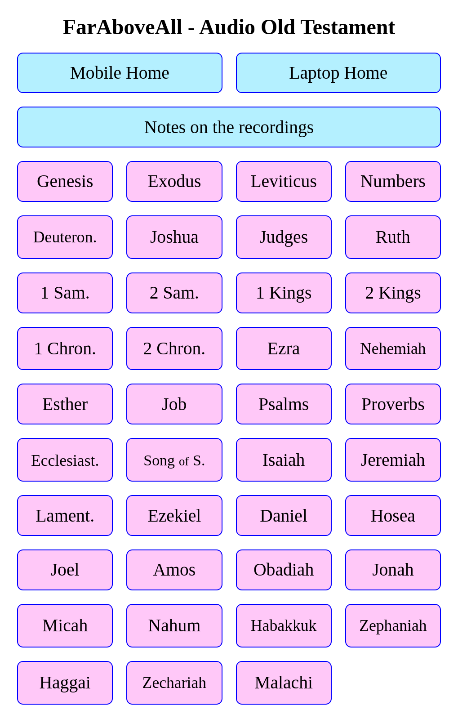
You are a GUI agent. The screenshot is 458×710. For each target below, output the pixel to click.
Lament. (65, 516)
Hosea (393, 516)
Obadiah (283, 570)
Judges (283, 237)
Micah (65, 625)
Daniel (283, 516)
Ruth (393, 237)
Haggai (64, 682)
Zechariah (174, 683)
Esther (65, 404)
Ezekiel (174, 516)
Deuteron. (65, 237)
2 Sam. (174, 293)
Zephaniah (393, 625)
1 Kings (283, 293)
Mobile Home (119, 73)
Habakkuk (284, 625)
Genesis (65, 181)
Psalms (283, 404)
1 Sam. (65, 293)
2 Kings (393, 293)
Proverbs (393, 404)
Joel (65, 570)
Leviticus (283, 181)
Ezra (283, 348)
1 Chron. (65, 348)
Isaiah (283, 460)
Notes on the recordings (229, 127)
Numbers (393, 181)
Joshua (174, 237)
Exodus (174, 181)
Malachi (283, 682)
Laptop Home (338, 73)
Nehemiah (393, 348)
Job (174, 404)
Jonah (393, 570)
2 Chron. (174, 348)
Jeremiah (393, 460)
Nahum (174, 625)
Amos (174, 570)
